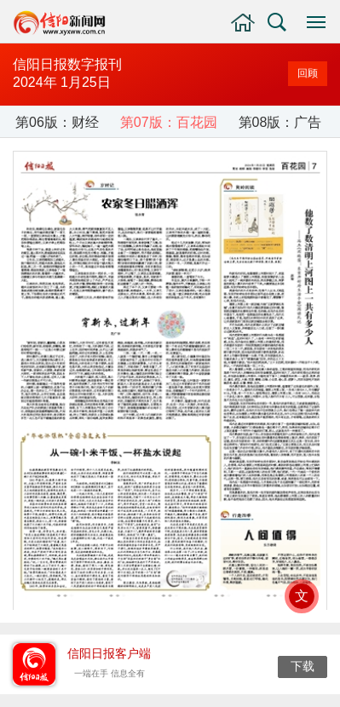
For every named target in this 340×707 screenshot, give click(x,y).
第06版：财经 (57, 122)
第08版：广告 (280, 122)
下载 (302, 666)
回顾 (307, 73)
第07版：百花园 (168, 122)
